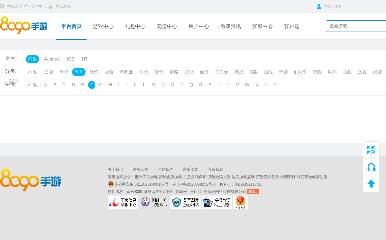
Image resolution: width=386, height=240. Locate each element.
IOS (71, 59)
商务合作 (140, 169)
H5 (84, 59)
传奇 (158, 71)
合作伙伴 (165, 169)
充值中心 (167, 26)
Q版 (254, 71)
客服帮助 (215, 169)
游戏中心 (103, 26)
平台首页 (71, 26)
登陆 (324, 6)
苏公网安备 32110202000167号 (139, 184)
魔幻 (93, 71)
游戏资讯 (230, 26)
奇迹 (283, 71)
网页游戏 (63, 6)
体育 (78, 71)
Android (52, 59)
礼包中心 (135, 26)
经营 (377, 71)
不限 (32, 59)
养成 (239, 71)
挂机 (347, 71)
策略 (174, 71)
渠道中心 (39, 6)
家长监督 (190, 169)
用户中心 (198, 26)
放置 (362, 71)
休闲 (143, 71)
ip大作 (300, 71)
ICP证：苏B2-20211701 (240, 184)
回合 (109, 71)
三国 (48, 71)
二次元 (221, 71)
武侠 (189, 71)
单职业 (126, 71)
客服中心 (262, 26)
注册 (338, 6)
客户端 (291, 26)
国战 (268, 71)
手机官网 (15, 6)
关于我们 (115, 169)
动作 (332, 71)
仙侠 (204, 71)
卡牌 (63, 71)
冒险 (317, 71)
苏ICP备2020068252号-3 (195, 184)
